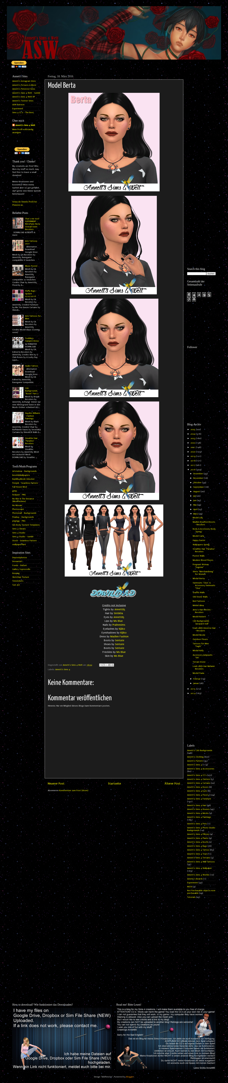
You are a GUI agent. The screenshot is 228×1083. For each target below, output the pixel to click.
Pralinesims (118, 624)
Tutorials (191, 897)
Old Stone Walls (200, 597)
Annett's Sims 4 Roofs (197, 842)
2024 (193, 434)
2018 (193, 461)
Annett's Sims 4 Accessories (200, 769)
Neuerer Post (56, 783)
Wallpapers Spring (201, 544)
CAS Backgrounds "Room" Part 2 (31, 391)
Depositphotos (19, 557)
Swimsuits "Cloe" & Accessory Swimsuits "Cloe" (204, 585)
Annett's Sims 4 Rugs (197, 846)
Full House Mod (19, 487)
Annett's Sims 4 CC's (197, 775)
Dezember (198, 473)
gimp (14, 491)
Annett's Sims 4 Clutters (198, 779)
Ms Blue (118, 620)
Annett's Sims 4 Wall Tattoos (201, 862)
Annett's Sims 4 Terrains (198, 858)
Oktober (197, 482)
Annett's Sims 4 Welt (25, 125)
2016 (193, 469)
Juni (195, 500)
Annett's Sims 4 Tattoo (198, 850)
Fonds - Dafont (19, 565)
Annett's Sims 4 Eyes (197, 791)
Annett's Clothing (195, 757)
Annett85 (119, 609)
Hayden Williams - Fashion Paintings (32, 416)
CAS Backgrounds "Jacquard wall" (201, 622)
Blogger (130, 1077)
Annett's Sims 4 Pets (197, 824)
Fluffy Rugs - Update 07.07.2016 (31, 294)
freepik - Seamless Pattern (25, 483)
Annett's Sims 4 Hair (196, 805)
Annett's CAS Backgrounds (199, 750)
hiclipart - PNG (19, 495)
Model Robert (199, 616)
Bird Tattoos (199, 601)
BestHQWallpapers (21, 475)
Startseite (114, 783)
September (199, 487)
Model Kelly (198, 650)
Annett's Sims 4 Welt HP (23, 97)
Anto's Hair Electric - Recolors (202, 611)
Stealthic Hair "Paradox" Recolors (31, 441)
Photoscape (18, 509)
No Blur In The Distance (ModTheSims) (23, 500)
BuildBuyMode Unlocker (23, 479)
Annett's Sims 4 (62, 669)
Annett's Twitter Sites (22, 101)
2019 (193, 456)
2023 (193, 438)
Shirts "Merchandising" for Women (203, 572)
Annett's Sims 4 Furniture (199, 799)
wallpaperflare (19, 544)
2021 (193, 447)
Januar (196, 683)
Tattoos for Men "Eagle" (201, 644)
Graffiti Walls (199, 592)
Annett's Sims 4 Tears (197, 854)
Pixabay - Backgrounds (23, 517)
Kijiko (122, 628)
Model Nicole (199, 635)
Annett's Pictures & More (24, 85)
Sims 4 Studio (18, 533)
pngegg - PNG (18, 521)
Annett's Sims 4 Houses (198, 809)
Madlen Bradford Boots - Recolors (204, 523)
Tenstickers (17, 581)
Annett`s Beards (195, 879)
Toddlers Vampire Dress (32, 339)
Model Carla (198, 536)
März (196, 514)
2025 (193, 429)
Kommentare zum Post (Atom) (73, 790)
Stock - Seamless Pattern (24, 540)
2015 (193, 689)
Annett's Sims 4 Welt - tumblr (26, 93)
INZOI (189, 886)
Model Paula (198, 673)
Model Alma (198, 605)
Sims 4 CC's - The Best (23, 112)
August (197, 491)
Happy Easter (199, 540)
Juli (194, 496)
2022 (193, 443)
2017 (193, 465)
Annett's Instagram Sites (24, 81)
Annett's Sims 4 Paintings (199, 817)
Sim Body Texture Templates (26, 525)
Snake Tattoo (31, 366)
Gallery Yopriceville (21, 569)
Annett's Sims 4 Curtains (198, 783)
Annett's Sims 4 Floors (198, 795)
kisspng (16, 573)
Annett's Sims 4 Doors (197, 787)
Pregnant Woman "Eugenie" (201, 565)
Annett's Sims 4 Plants (197, 838)
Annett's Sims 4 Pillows (198, 834)
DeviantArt (17, 561)
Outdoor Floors (200, 639)
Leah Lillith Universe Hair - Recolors (204, 629)
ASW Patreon (18, 104)
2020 (193, 452)
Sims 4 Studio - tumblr (23, 536)
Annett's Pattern (195, 761)
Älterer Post (172, 783)
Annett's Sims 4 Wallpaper (199, 868)
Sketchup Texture (20, 577)
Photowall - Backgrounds (24, 513)
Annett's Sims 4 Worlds (198, 875)
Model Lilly (198, 517)
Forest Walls (199, 556)
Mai (195, 505)
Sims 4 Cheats (19, 529)
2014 (193, 693)
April (195, 509)
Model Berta (199, 578)
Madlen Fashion (119, 636)
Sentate (119, 640)
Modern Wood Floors (203, 560)
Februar (197, 679)
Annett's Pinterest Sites (23, 89)
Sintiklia (118, 613)
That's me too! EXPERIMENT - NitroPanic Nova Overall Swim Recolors (32, 224)
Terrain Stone (199, 662)
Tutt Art (16, 585)
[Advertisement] (201, 119)
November (198, 478)
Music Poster (31, 266)
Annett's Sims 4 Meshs (198, 813)
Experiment (17, 108)
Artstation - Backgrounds (24, 471)
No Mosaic (17, 505)
